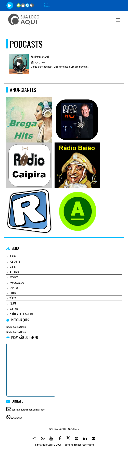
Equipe (12, 303)
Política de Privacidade (21, 314)
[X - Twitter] (68, 438)
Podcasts (14, 261)
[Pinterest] (76, 438)
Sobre (12, 267)
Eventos (13, 287)
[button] (118, 20)
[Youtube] (51, 438)
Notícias (14, 272)
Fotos (12, 293)
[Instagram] (34, 438)
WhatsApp (16, 418)
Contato (13, 308)
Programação (16, 282)
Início (12, 256)
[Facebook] (59, 438)
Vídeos (13, 298)
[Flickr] (93, 438)
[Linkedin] (85, 438)
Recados (13, 277)
